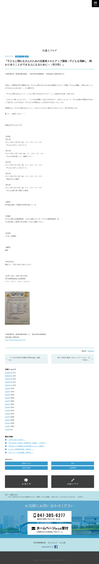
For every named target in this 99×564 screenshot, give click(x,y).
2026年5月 (8, 373)
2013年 (7, 429)
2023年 (7, 398)
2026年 (7, 388)
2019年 (7, 410)
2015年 (7, 423)
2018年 (7, 414)
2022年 (7, 401)
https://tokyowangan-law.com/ (15, 340)
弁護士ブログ (20, 56)
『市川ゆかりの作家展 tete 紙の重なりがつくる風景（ (26, 446)
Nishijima (91, 351)
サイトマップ (52, 542)
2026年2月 (8, 382)
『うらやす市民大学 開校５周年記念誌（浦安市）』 (24, 359)
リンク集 (62, 542)
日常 (26, 56)
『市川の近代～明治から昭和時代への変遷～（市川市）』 (27, 443)
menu (95, 5)
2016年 (7, 420)
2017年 (7, 417)
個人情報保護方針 (40, 542)
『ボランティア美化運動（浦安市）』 (20, 452)
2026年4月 (8, 376)
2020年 (7, 407)
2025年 (7, 392)
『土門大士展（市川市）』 (16, 440)
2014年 (7, 426)
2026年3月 (8, 379)
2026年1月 (8, 385)
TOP (6, 494)
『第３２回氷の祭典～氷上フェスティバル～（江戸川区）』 (73, 359)
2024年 (7, 395)
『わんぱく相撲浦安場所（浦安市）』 (20, 449)
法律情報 (73, 468)
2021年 (7, 404)
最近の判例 (26, 468)
